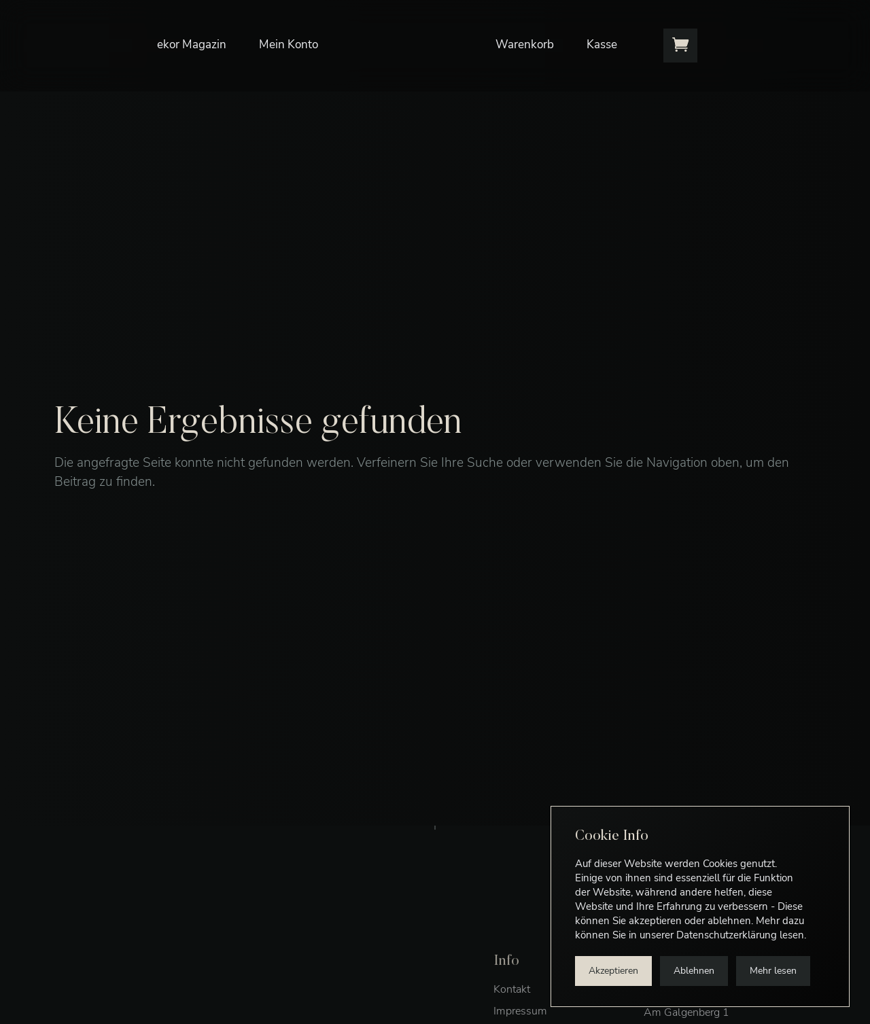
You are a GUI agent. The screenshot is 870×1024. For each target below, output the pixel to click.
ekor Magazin (194, 37)
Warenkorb (527, 37)
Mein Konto (291, 37)
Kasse (604, 37)
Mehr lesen (773, 970)
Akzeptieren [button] (613, 970)
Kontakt (511, 1009)
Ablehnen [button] (694, 970)
